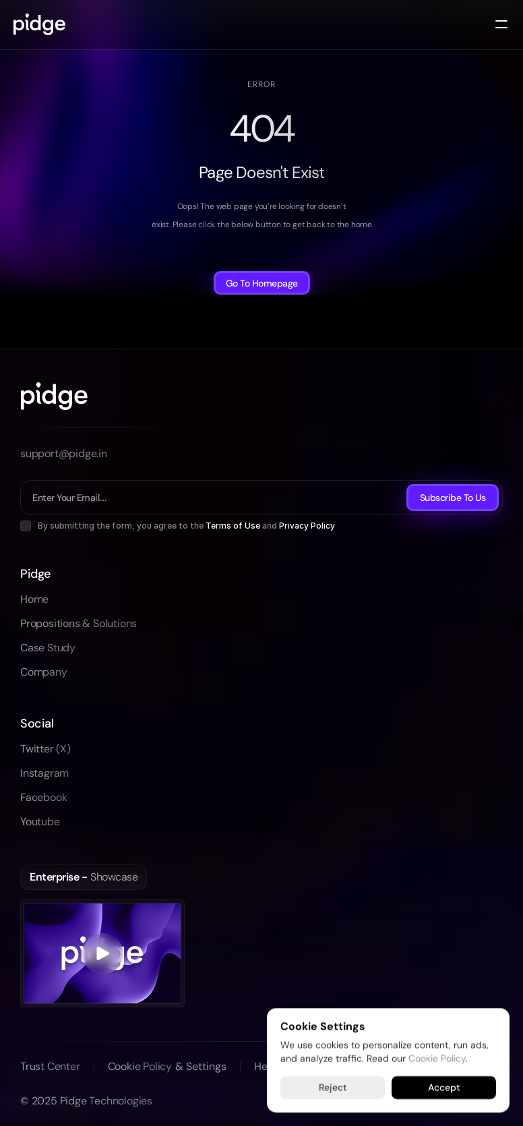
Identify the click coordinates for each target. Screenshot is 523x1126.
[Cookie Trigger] (200, 1066)
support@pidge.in (63, 453)
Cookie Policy (437, 1058)
